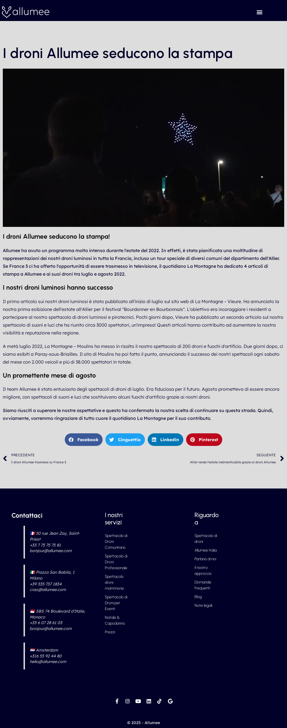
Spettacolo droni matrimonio (114, 582)
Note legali (203, 605)
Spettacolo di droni (206, 538)
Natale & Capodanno (115, 620)
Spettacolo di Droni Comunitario (116, 541)
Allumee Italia (206, 550)
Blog (198, 596)
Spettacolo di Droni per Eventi (116, 603)
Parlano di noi (205, 559)
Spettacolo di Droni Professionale (116, 562)
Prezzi (110, 632)
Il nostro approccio (203, 570)
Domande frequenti (203, 585)
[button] (259, 12)
